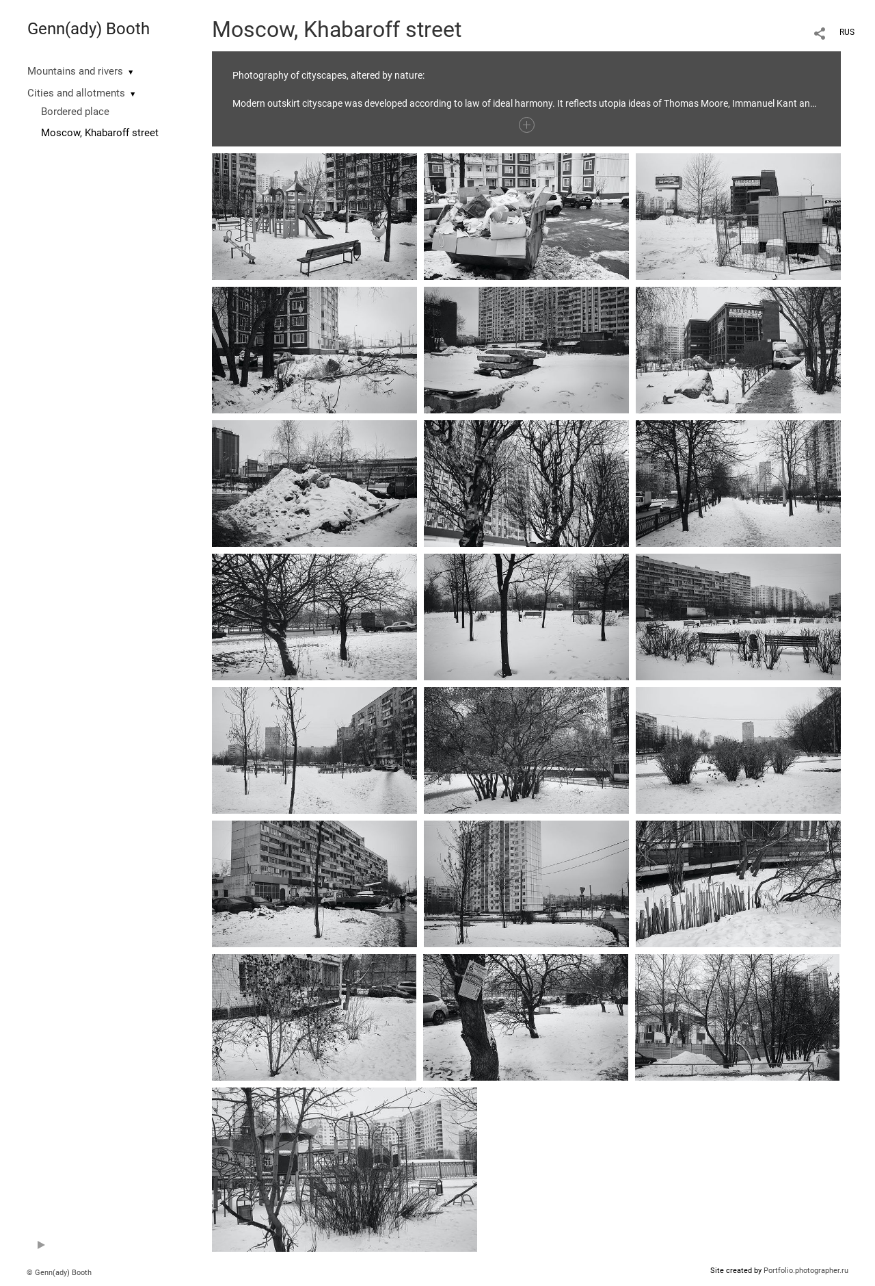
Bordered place (75, 111)
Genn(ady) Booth (88, 28)
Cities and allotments (76, 93)
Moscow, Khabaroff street (100, 133)
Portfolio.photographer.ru (806, 1270)
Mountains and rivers (75, 71)
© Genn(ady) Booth (59, 1272)
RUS (846, 32)
